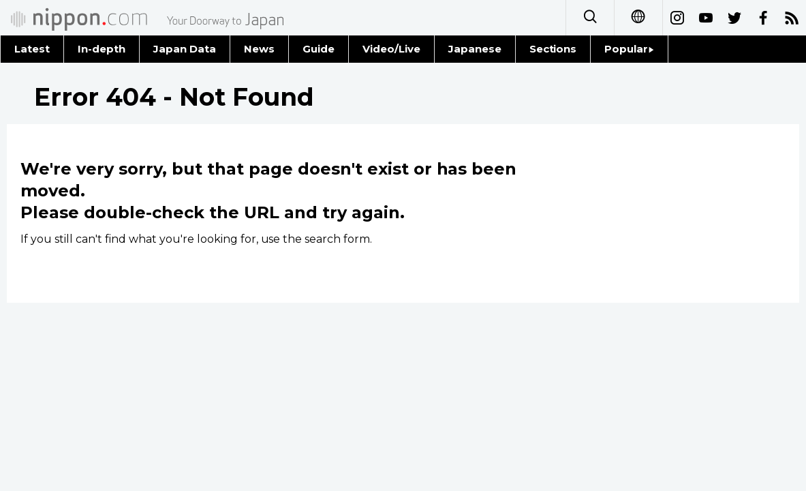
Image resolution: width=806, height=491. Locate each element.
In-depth (101, 48)
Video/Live (391, 48)
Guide (319, 48)
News (259, 48)
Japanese (474, 48)
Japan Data (184, 48)
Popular (629, 48)
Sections (553, 48)
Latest (32, 48)
